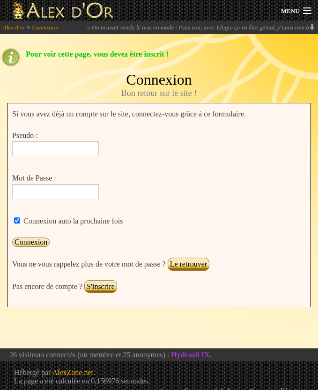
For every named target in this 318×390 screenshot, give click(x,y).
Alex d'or (14, 27)
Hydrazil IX (190, 355)
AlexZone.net (72, 372)
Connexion (45, 27)
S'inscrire (101, 286)
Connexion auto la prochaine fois (72, 221)
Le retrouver (188, 264)
